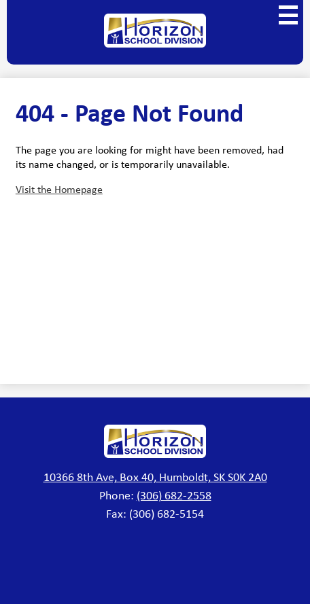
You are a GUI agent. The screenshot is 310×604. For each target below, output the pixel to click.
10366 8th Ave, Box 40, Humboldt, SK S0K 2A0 (155, 477)
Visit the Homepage (59, 189)
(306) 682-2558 (174, 495)
